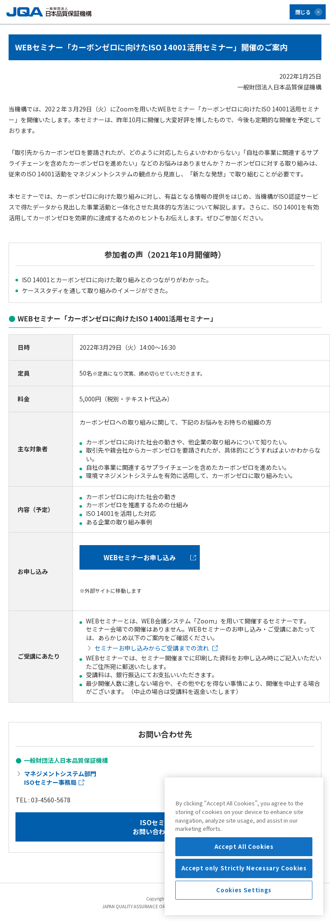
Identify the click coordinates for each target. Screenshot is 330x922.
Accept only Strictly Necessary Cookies (244, 905)
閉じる (303, 11)
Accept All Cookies (244, 883)
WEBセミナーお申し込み (150, 557)
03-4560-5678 (50, 800)
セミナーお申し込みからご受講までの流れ (156, 648)
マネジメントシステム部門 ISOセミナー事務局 (60, 777)
